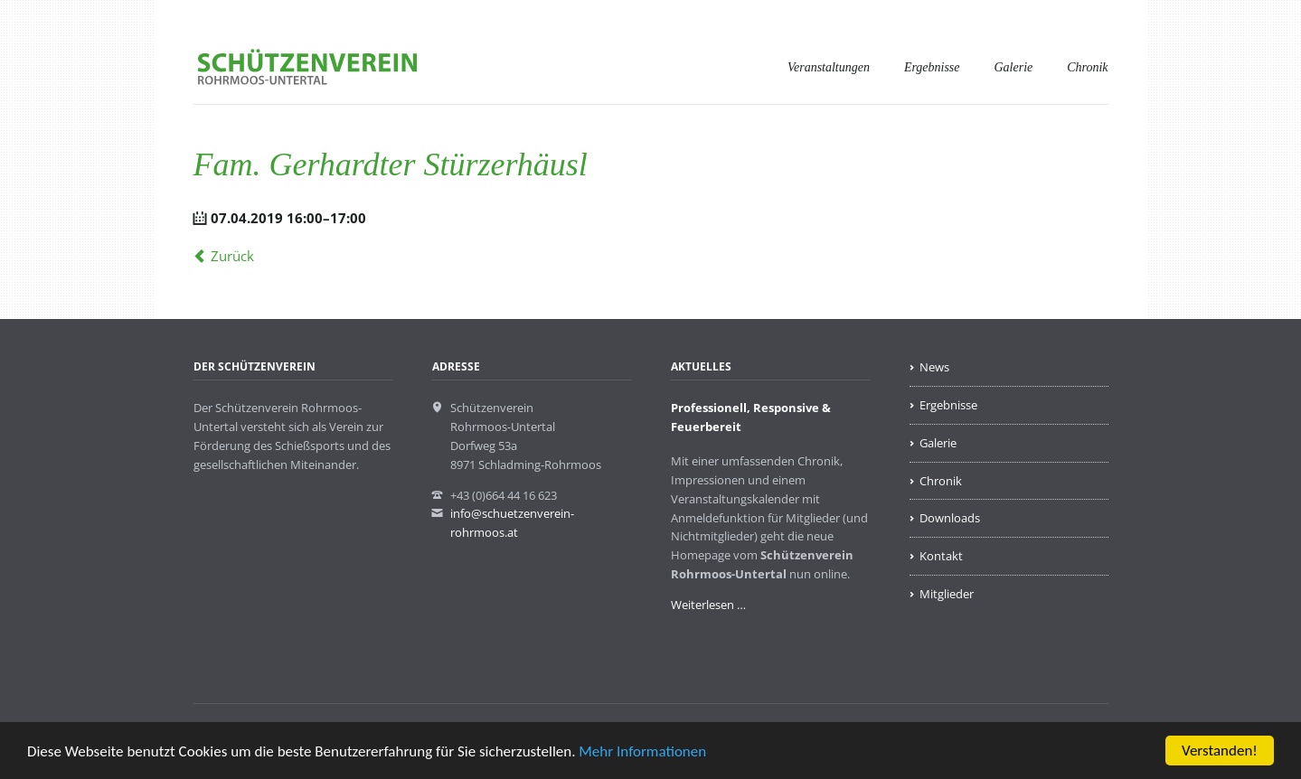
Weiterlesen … (708, 604)
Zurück (232, 256)
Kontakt (941, 556)
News (934, 367)
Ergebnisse (932, 67)
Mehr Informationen (642, 752)
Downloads (949, 518)
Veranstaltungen (828, 67)
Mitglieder (946, 594)
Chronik (1087, 67)
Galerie (1014, 67)
